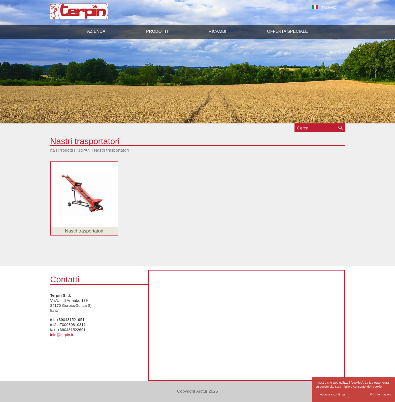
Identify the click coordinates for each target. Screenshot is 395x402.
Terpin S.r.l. (87, 14)
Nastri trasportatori (111, 150)
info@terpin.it (61, 334)
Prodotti (65, 150)
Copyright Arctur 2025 (197, 391)
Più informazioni (380, 394)
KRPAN (83, 150)
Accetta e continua (332, 394)
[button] (157, 31)
